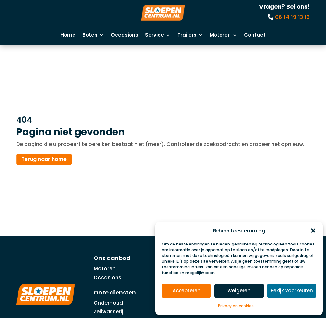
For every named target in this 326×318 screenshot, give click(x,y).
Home (67, 35)
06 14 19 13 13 (292, 17)
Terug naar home (44, 159)
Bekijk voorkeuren (292, 290)
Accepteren (187, 290)
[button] (313, 230)
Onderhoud (108, 303)
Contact (255, 35)
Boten (89, 35)
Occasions (124, 35)
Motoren (220, 35)
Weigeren (239, 290)
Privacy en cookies (236, 305)
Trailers (186, 35)
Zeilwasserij (108, 311)
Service (154, 35)
